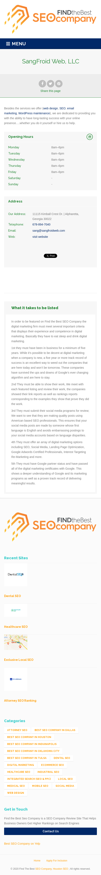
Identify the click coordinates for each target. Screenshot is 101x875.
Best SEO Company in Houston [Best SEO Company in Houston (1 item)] (29, 737)
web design (50, 108)
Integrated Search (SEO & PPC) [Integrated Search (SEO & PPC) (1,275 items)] (29, 779)
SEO (62, 108)
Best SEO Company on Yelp (22, 843)
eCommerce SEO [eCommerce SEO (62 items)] (52, 765)
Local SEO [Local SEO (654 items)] (65, 779)
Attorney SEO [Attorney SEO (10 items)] (17, 730)
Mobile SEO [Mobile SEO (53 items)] (40, 786)
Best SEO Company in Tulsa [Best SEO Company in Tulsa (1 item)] (26, 758)
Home (37, 860)
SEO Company (43, 868)
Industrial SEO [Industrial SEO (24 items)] (48, 772)
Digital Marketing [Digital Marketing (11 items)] (20, 765)
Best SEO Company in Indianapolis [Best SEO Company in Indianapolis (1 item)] (32, 744)
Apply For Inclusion (56, 860)
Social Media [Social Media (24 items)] (65, 786)
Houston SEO (60, 868)
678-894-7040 (41, 224)
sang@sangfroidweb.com (49, 230)
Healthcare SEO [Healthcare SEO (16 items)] (18, 772)
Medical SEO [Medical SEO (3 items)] (16, 786)
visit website (40, 236)
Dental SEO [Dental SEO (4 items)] (62, 758)
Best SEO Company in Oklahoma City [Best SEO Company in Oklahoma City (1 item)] (33, 751)
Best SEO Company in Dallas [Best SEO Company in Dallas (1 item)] (55, 730)
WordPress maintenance (34, 113)
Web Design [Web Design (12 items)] (15, 793)
